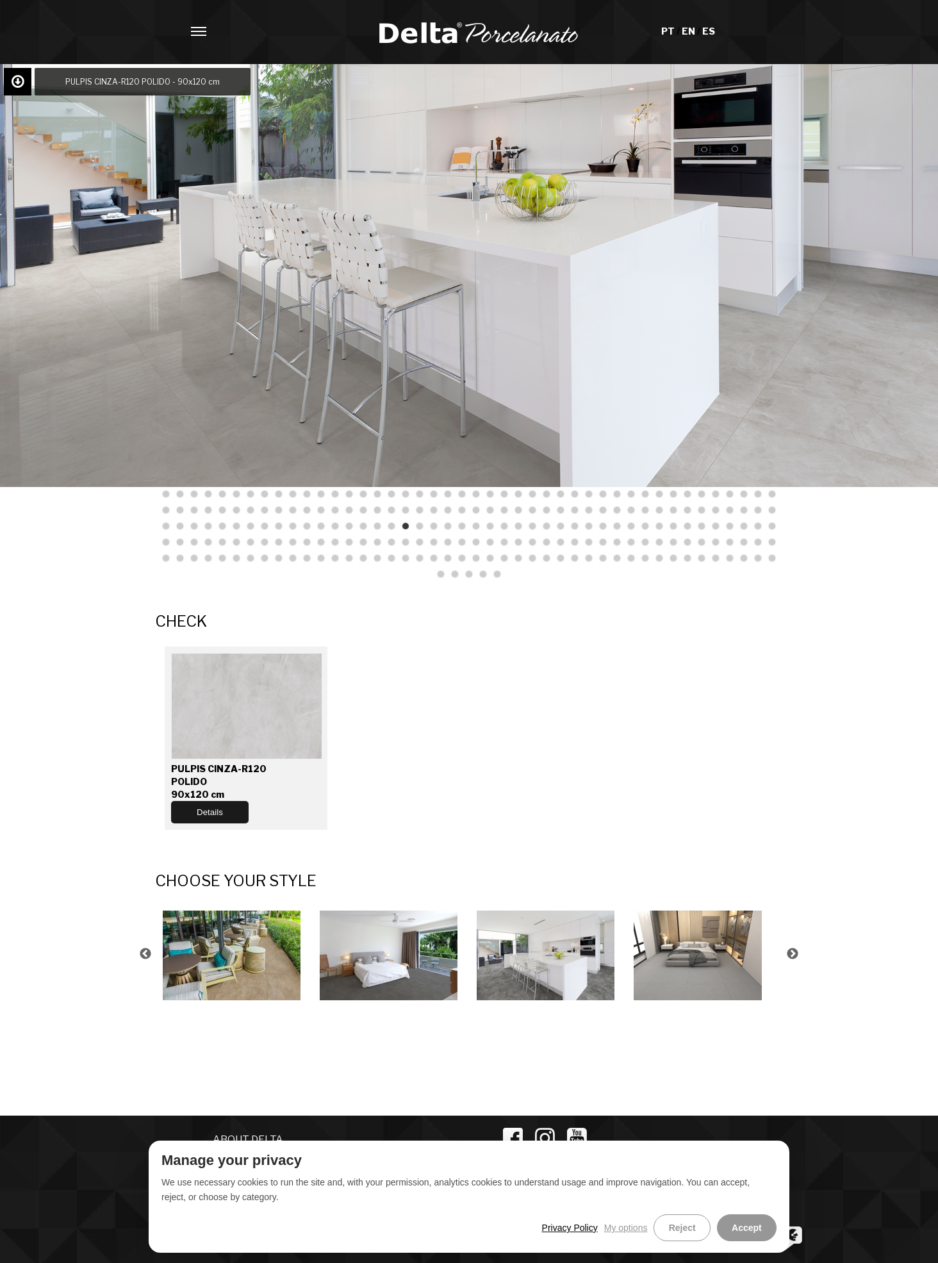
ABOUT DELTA (248, 1140)
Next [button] (792, 954)
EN (689, 31)
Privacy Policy (580, 1228)
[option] (233, 953)
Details (210, 812)
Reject (690, 1228)
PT (669, 31)
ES (708, 31)
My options (637, 1228)
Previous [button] (145, 954)
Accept (749, 1228)
